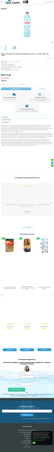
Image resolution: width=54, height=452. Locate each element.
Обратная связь (27, 434)
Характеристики (6, 119)
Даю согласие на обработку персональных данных (36, 418)
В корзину (42, 88)
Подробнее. (41, 395)
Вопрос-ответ (27, 447)
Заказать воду (16, 389)
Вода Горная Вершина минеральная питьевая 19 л (10, 288)
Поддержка (27, 436)
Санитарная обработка (27, 442)
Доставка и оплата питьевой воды (27, 430)
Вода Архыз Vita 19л (44, 288)
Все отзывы (27, 227)
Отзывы (27, 438)
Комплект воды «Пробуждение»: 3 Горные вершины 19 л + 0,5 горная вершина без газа (27, 288)
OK (34, 442)
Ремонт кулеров (27, 440)
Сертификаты (5, 122)
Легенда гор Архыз (14, 61)
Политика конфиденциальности (27, 432)
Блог (27, 445)
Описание (4, 117)
